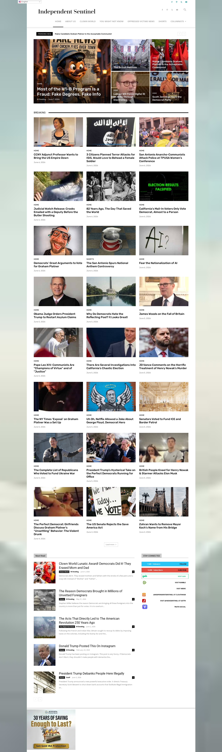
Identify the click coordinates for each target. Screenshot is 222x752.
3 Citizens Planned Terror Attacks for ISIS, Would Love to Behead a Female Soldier (110, 158)
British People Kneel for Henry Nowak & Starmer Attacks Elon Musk (163, 471)
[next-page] (40, 699)
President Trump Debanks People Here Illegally (91, 673)
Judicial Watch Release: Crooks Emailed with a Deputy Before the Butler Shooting (56, 212)
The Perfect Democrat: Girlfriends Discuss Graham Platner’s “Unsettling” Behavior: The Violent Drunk (56, 529)
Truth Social (180, 607)
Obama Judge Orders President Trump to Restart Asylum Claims (55, 315)
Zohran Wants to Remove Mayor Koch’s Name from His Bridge (160, 526)
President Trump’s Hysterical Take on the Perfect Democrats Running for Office (110, 473)
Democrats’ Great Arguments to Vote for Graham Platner (58, 264)
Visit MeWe (181, 588)
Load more (111, 544)
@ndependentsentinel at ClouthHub (169, 595)
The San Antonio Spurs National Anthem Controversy (107, 264)
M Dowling (75, 572)
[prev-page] (35, 699)
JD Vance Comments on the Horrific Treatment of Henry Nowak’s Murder (163, 366)
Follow (183, 564)
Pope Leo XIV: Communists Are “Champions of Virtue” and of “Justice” (54, 368)
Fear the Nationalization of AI (158, 263)
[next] (184, 34)
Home (58, 21)
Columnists (178, 21)
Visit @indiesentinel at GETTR (173, 601)
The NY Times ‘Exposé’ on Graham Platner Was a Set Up (56, 420)
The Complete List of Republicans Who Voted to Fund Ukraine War (56, 471)
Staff (68, 677)
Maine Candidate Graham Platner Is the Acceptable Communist (83, 34)
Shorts (163, 21)
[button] (184, 10)
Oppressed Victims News (141, 21)
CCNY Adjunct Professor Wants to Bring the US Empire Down (56, 156)
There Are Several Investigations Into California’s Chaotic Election (111, 366)
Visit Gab (182, 576)
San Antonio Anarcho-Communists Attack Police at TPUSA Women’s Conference (162, 158)
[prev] (179, 34)
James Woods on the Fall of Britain (161, 314)
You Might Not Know (112, 21)
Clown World (88, 21)
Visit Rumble (180, 582)
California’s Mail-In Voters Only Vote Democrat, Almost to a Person (162, 210)
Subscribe (182, 570)
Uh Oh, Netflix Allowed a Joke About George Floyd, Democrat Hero (109, 420)
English (23, 2)
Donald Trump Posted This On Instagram (87, 646)
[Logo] (66, 10)
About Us (70, 21)
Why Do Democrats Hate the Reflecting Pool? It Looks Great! (107, 315)
